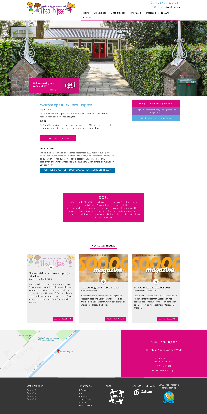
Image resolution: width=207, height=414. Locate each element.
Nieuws (165, 12)
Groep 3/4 (31, 393)
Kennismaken (85, 405)
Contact (87, 17)
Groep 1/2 (31, 390)
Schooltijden (85, 399)
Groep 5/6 (31, 396)
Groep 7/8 (31, 399)
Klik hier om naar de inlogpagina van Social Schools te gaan (77, 169)
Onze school (99, 12)
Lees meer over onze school (58, 138)
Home (86, 12)
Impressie (151, 12)
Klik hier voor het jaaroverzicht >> (156, 118)
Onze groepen (118, 12)
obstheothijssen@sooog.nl (167, 7)
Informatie (135, 12)
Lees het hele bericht (63, 319)
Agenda (82, 402)
